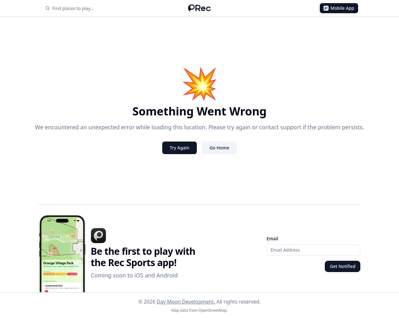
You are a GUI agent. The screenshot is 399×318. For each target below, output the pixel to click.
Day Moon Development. (186, 301)
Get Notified (342, 266)
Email (272, 239)
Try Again (180, 148)
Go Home (219, 148)
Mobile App (339, 8)
